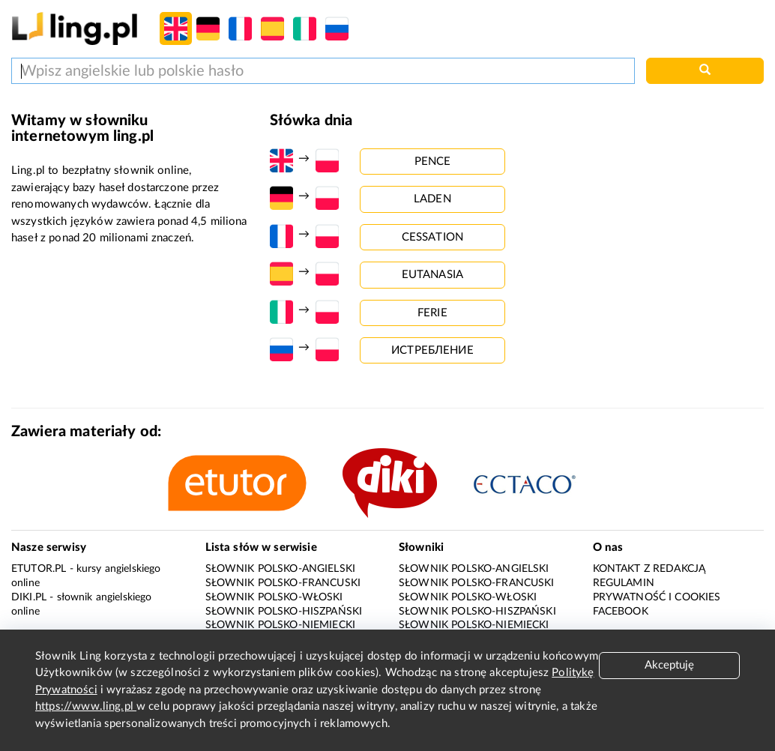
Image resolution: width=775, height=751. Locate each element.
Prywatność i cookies (657, 597)
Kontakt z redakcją (649, 569)
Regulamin (623, 583)
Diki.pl (28, 597)
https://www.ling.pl (85, 706)
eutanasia (432, 274)
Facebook (620, 611)
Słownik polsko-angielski (280, 569)
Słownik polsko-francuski (283, 583)
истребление (432, 350)
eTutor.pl (38, 569)
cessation (432, 237)
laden (432, 199)
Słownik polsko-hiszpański (284, 611)
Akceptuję (669, 665)
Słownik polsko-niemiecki (280, 625)
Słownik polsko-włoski (274, 597)
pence (432, 161)
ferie (432, 313)
